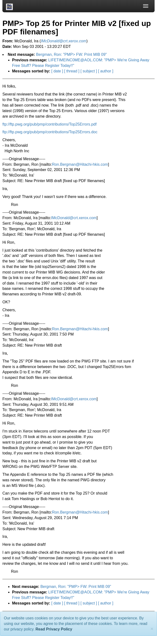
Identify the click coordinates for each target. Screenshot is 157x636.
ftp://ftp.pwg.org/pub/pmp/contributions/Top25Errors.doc (49, 132)
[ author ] (105, 71)
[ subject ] (89, 71)
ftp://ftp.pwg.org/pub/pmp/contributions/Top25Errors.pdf (49, 124)
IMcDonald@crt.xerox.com (74, 218)
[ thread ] (71, 71)
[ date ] (57, 71)
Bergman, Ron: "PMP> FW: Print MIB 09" (71, 54)
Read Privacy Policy (53, 629)
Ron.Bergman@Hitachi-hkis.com (80, 164)
